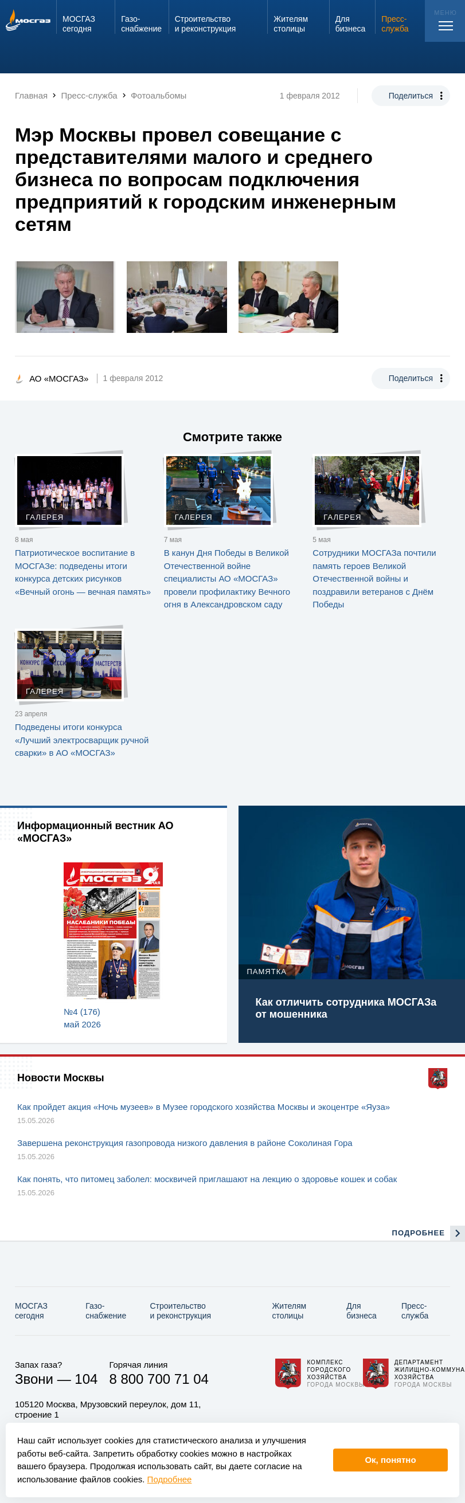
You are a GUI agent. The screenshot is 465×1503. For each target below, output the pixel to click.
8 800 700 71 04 (159, 1379)
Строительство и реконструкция (180, 1310)
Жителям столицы (289, 1310)
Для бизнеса (361, 1310)
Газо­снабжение (105, 1310)
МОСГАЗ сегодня (31, 1310)
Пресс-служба (414, 1310)
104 (86, 1379)
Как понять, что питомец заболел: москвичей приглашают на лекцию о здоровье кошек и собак (207, 1179)
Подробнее (169, 1479)
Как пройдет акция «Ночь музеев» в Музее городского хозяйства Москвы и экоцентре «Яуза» (203, 1107)
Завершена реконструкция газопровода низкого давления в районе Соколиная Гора (185, 1143)
